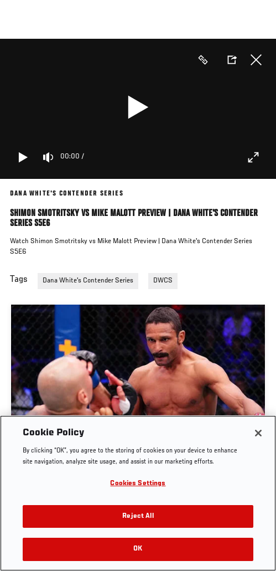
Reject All (137, 516)
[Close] (258, 433)
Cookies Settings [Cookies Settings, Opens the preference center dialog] (137, 483)
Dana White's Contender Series (88, 281)
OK (137, 549)
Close (256, 59)
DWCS (163, 281)
